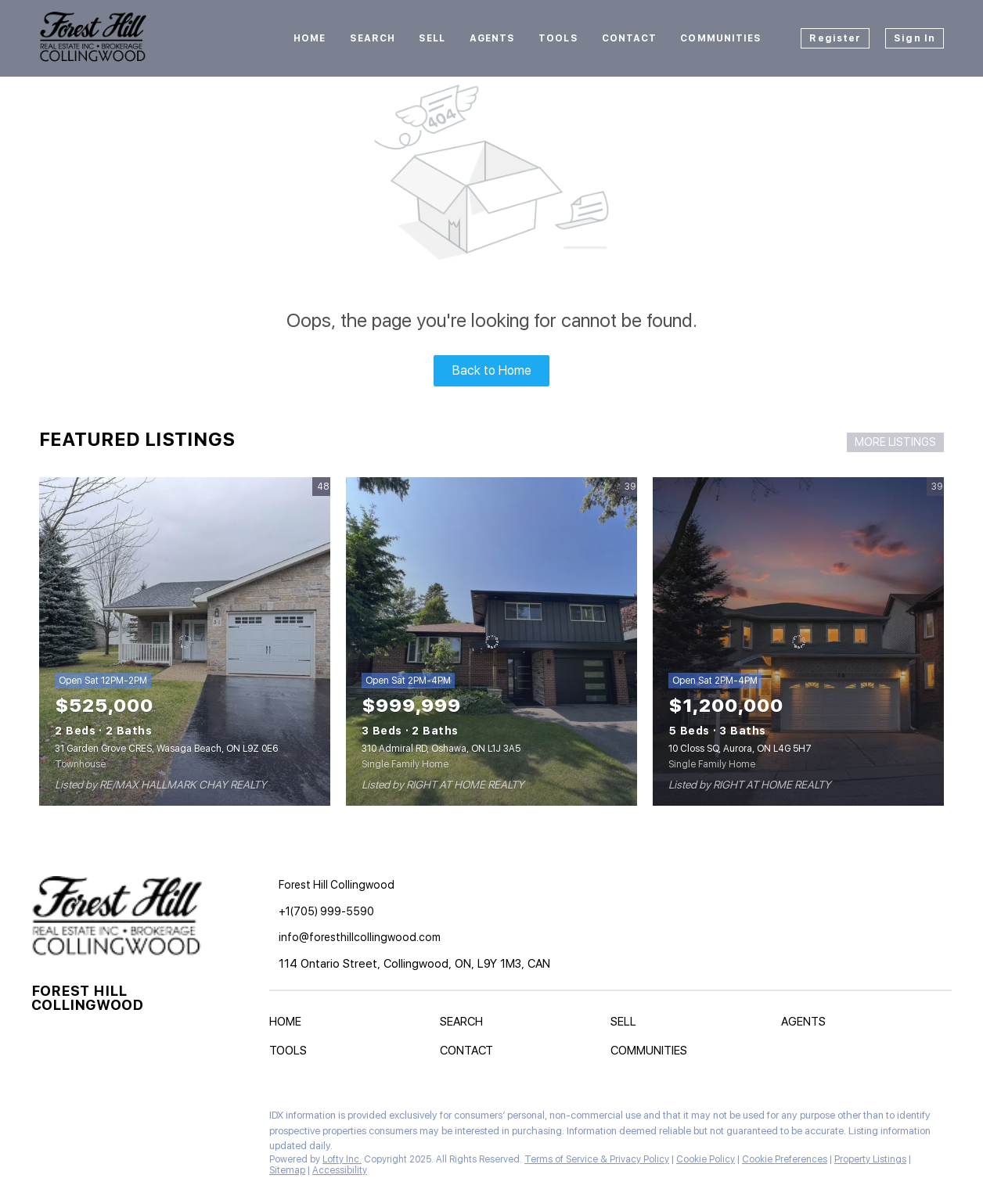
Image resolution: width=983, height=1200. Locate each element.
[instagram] (74, 1119)
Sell (432, 38)
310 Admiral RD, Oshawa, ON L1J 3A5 (441, 748)
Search (373, 38)
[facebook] (43, 1119)
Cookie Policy (705, 1159)
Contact (629, 38)
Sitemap (287, 1170)
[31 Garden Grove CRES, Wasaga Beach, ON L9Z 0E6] (184, 641)
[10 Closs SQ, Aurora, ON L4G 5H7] (798, 641)
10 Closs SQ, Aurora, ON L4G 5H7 (740, 748)
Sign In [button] (914, 38)
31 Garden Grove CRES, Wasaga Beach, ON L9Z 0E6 (166, 748)
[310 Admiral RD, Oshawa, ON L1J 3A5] (491, 641)
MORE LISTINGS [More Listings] (895, 442)
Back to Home (491, 370)
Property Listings (870, 1159)
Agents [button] (493, 38)
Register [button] (835, 38)
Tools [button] (558, 38)
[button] (289, 1025)
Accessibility (339, 1170)
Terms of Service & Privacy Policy (596, 1159)
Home (309, 38)
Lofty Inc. (342, 1159)
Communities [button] (721, 38)
